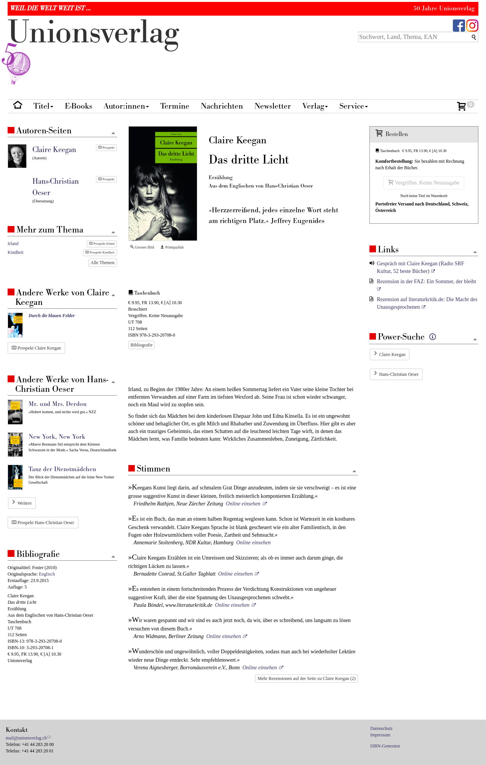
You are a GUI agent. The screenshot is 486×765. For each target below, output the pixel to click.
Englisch (47, 574)
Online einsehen (243, 504)
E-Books (78, 106)
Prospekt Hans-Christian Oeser (43, 522)
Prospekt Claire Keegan (36, 348)
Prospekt (106, 147)
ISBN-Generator (385, 746)
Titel (43, 106)
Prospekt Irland (102, 243)
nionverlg (93, 50)
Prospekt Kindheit (100, 252)
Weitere (25, 503)
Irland (13, 243)
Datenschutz (381, 728)
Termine (174, 106)
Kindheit (16, 252)
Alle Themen (103, 262)
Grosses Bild (142, 247)
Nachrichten (222, 106)
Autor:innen (126, 106)
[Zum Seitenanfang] (354, 471)
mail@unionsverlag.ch (26, 738)
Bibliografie (142, 345)
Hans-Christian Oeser (399, 374)
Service (353, 106)
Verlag (315, 106)
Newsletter (272, 106)
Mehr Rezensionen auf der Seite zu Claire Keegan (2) (306, 678)
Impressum (380, 735)
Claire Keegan (392, 354)
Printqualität (172, 247)
